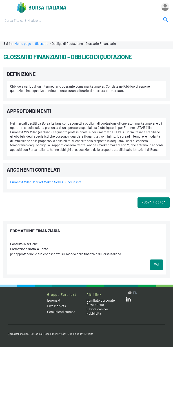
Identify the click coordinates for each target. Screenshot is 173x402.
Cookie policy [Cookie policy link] (76, 333)
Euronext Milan (20, 182)
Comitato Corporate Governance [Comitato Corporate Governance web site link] (100, 302)
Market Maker (43, 182)
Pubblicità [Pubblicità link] (93, 313)
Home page (23, 43)
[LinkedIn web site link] (128, 300)
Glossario (41, 43)
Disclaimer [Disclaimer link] (50, 333)
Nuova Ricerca (154, 202)
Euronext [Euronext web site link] (53, 300)
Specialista (73, 182)
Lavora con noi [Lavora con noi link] (97, 309)
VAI (156, 264)
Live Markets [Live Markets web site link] (56, 306)
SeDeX (59, 182)
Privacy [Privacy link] (62, 333)
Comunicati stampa (61, 312)
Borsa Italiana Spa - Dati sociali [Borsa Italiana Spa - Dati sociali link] (25, 333)
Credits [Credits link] (89, 333)
